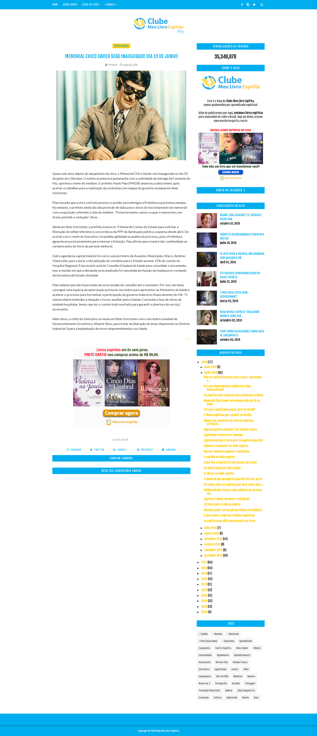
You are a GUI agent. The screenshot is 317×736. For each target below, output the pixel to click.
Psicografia (221, 683)
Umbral (228, 690)
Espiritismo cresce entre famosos (223, 435)
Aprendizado (245, 641)
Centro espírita (223, 648)
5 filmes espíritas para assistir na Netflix (227, 415)
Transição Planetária (209, 690)
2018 (204, 568)
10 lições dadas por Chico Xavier (222, 468)
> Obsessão (233, 633)
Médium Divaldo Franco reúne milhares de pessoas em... (233, 491)
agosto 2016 (212, 533)
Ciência (257, 648)
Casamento (204, 648)
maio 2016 (210, 367)
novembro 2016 (213, 550)
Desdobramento (242, 655)
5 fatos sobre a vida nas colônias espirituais (229, 515)
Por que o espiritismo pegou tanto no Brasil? (229, 409)
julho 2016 (210, 528)
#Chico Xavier (120, 439)
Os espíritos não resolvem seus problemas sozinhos (233, 395)
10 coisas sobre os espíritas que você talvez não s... (233, 484)
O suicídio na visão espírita (219, 457)
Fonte (187, 338)
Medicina (238, 676)
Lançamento (205, 676)
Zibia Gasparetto (246, 690)
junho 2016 (211, 372)
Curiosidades (205, 655)
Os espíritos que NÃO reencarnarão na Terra (229, 521)
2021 (204, 584)
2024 (204, 601)
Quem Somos (70, 4)
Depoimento (223, 655)
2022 (204, 590)
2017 (204, 562)
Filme (246, 669)
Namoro (251, 676)
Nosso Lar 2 (204, 683)
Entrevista (204, 669)
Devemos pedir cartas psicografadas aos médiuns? (233, 510)
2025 (204, 606)
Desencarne (205, 662)
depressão (232, 697)
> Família (203, 633)
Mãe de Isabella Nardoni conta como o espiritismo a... (233, 379)
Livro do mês (222, 676)
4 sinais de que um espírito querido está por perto (233, 479)
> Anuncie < (110, 4)
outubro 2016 (212, 544)
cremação (204, 697)
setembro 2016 (213, 539)
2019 (204, 573)
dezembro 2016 (213, 555)
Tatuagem (250, 683)
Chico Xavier (121, 45)
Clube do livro (90, 4)
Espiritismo (220, 669)
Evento (234, 669)
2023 (204, 595)
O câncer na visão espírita (219, 473)
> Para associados (208, 641)
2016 (204, 362)
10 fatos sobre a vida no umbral (222, 504)
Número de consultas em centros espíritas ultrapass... (229, 422)
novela (245, 697)
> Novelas (217, 633)
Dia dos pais (222, 662)
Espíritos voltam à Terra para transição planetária (233, 440)
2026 (204, 612)
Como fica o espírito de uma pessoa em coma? (230, 462)
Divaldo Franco (240, 662)
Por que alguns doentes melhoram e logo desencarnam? (227, 387)
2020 (204, 579)
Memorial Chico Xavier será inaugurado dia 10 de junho (232, 402)
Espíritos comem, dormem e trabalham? (227, 499)
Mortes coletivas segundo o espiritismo (226, 451)
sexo (256, 697)
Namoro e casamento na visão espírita (226, 446)
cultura (218, 697)
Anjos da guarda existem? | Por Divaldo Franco (230, 429)
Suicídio (236, 683)
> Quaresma (228, 641)
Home (55, 4)
